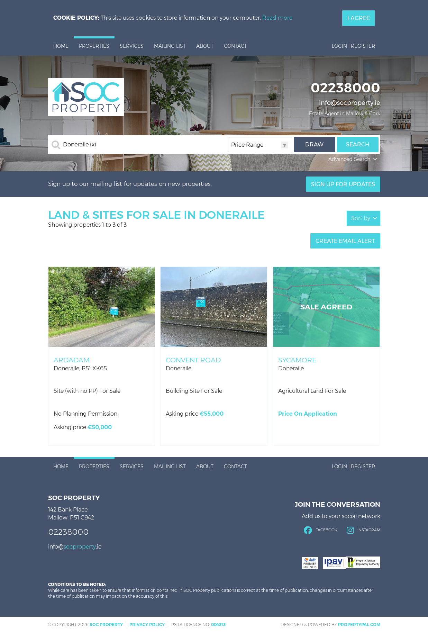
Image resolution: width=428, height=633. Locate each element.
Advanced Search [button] (353, 159)
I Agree (358, 18)
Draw (314, 144)
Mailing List (170, 46)
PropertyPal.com (359, 624)
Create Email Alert (345, 241)
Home (61, 46)
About (204, 46)
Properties (94, 46)
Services (132, 46)
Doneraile (79, 144)
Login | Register (353, 46)
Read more (277, 18)
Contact (235, 46)
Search (358, 144)
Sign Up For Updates (343, 184)
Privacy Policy (147, 624)
